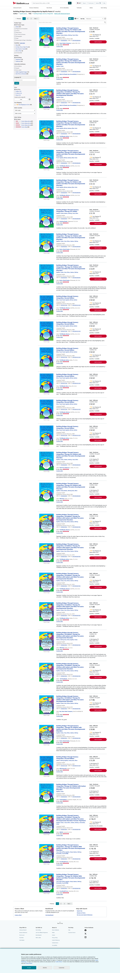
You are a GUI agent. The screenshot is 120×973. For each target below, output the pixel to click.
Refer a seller (38, 937)
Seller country (18, 113)
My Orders (21, 937)
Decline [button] (45, 967)
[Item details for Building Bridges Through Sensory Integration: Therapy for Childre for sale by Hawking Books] (46, 218)
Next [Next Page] (35, 18)
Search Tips (79, 910)
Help (104, 3)
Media (53, 932)
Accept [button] (29, 967)
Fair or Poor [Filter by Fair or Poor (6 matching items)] (18, 50)
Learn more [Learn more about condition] (22, 43)
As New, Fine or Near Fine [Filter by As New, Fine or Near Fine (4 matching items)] (22, 47)
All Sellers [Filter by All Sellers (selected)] (18, 119)
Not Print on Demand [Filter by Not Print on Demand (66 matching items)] (21, 73)
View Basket (21, 940)
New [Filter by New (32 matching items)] (17, 45)
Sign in (84, 3)
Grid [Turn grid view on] (76, 18)
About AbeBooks (55, 930)
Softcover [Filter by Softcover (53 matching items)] (18, 61)
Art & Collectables (64, 7)
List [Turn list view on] (71, 18)
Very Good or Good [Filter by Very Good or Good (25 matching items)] (20, 49)
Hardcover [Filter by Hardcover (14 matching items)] (18, 59)
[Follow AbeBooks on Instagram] (85, 937)
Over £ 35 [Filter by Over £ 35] (17, 95)
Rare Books (49, 7)
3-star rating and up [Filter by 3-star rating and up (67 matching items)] (24, 123)
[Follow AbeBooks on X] (85, 933)
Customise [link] (61, 967)
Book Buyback (38, 935)
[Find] (69, 3)
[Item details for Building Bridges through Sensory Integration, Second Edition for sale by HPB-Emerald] (46, 765)
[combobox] (50, 3)
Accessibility (54, 945)
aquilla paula (23, 13)
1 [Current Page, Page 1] (57, 903)
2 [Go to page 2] (27, 18)
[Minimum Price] (17, 99)
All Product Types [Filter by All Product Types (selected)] (19, 24)
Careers (53, 935)
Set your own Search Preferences (84, 914)
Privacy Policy (55, 937)
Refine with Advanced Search (62, 13)
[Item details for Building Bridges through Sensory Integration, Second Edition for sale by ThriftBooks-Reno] (46, 383)
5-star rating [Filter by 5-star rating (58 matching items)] (22, 127)
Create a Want (18, 915)
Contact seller (59, 46)
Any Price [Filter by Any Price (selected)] (17, 89)
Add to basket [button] (98, 42)
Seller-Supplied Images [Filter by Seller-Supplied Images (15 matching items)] (21, 72)
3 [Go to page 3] (64, 903)
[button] (105, 22)
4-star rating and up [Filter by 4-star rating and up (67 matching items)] (24, 125)
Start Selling (104, 7)
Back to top (60, 923)
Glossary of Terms (81, 912)
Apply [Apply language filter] (16, 83)
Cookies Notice (55, 942)
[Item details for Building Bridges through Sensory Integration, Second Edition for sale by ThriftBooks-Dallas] (46, 357)
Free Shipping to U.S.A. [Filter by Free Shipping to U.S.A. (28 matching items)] (23, 104)
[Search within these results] (72, 22)
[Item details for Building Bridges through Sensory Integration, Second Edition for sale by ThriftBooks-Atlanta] (46, 305)
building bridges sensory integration (43, 13)
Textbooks (79, 7)
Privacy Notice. (28, 963)
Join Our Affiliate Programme (42, 932)
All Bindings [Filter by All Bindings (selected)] (18, 57)
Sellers (91, 7)
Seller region (18, 110)
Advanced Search (17, 7)
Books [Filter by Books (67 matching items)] (17, 26)
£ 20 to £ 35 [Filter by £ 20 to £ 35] (18, 93)
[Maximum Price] (25, 99)
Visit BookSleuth (49, 915)
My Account (91, 3)
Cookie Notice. (58, 961)
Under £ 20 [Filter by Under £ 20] (18, 91)
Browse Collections (34, 7)
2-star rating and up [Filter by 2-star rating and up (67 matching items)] (24, 121)
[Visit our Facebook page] (85, 930)
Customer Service (71, 932)
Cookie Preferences (56, 940)
